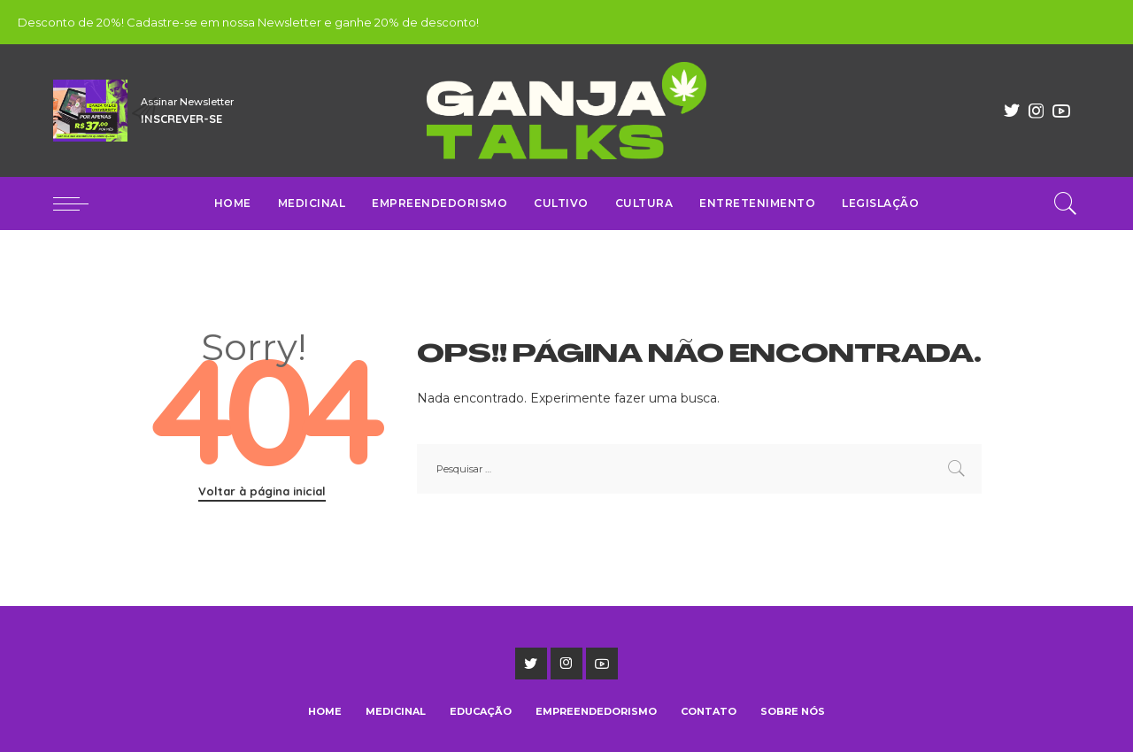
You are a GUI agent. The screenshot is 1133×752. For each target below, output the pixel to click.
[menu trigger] (79, 203)
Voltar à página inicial (262, 491)
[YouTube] (1061, 110)
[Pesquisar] (1066, 203)
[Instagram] (1036, 110)
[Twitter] (1011, 110)
